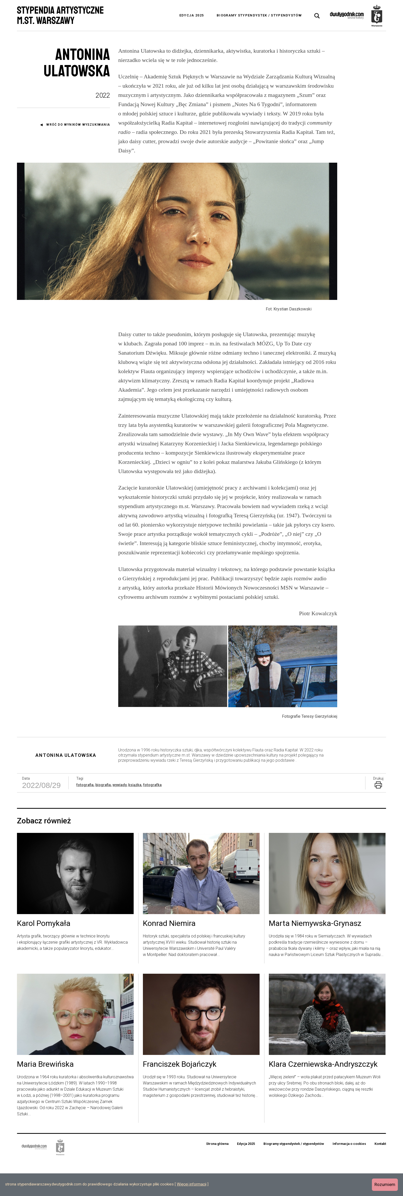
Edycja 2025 (191, 15)
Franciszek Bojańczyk (179, 1100)
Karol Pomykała (43, 959)
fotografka (152, 820)
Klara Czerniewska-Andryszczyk (323, 1100)
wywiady (119, 820)
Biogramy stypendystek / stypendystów (259, 15)
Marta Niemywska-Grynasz (315, 959)
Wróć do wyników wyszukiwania (78, 124)
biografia (103, 820)
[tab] (317, 16)
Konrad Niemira (169, 959)
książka (134, 820)
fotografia (85, 820)
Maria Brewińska (45, 1100)
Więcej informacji (191, 1184)
